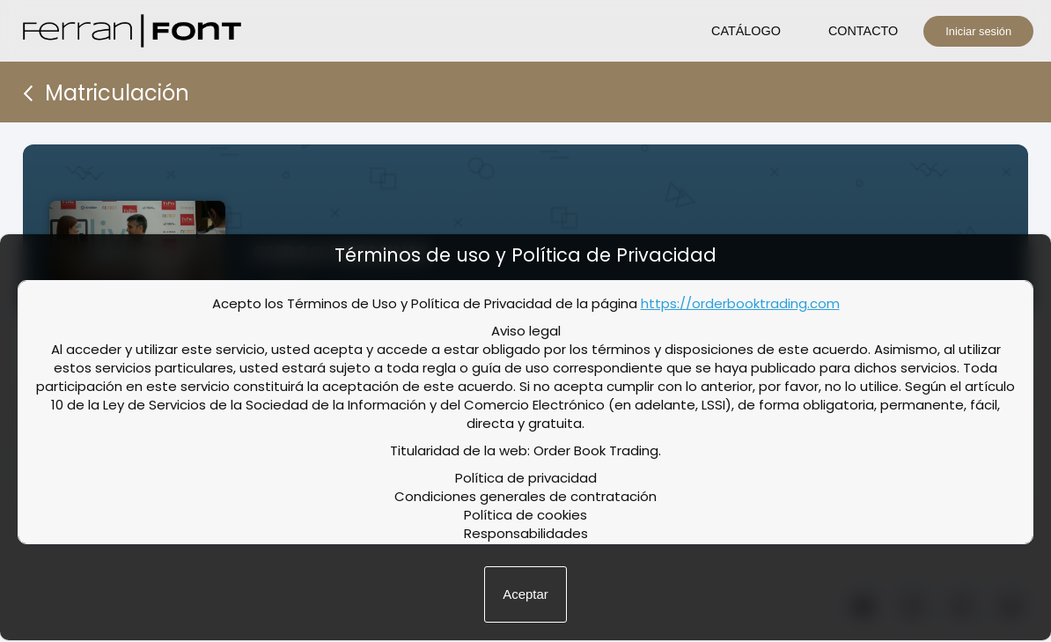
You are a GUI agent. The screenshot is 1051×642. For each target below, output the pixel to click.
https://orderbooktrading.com (740, 303)
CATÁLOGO (746, 31)
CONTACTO (863, 31)
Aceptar (525, 594)
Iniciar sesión (978, 31)
